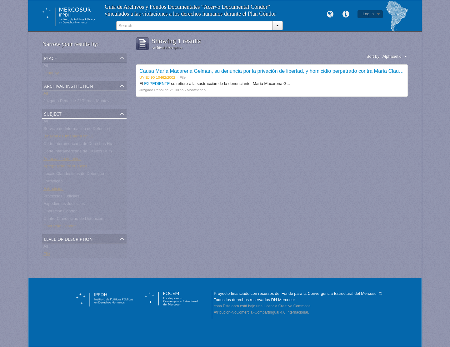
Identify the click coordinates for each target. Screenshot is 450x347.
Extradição (52, 182)
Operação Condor (59, 227)
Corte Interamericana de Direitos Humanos (82, 152)
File (46, 255)
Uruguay (51, 74)
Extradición (53, 189)
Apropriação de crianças (65, 167)
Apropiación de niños (62, 159)
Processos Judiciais (61, 197)
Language (330, 14)
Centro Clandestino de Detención (73, 219)
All (45, 66)
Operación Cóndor (60, 212)
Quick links (346, 14)
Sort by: (374, 56)
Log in (368, 14)
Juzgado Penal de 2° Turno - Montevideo (80, 102)
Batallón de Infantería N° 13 (68, 137)
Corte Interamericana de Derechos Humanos (83, 144)
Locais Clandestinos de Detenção (73, 174)
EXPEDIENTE (157, 83)
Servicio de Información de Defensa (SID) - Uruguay (90, 129)
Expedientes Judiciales (64, 204)
